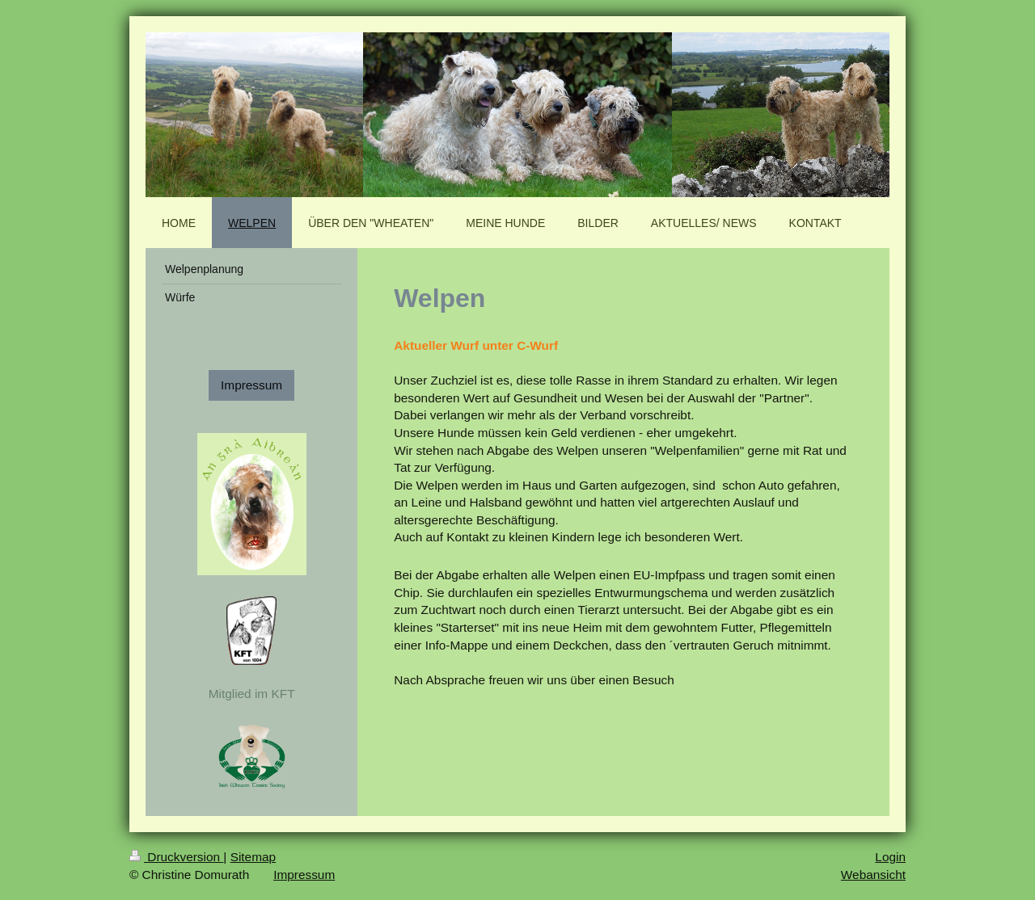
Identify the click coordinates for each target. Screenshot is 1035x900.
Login (890, 857)
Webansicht (873, 874)
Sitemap (253, 857)
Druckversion (176, 857)
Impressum (251, 385)
